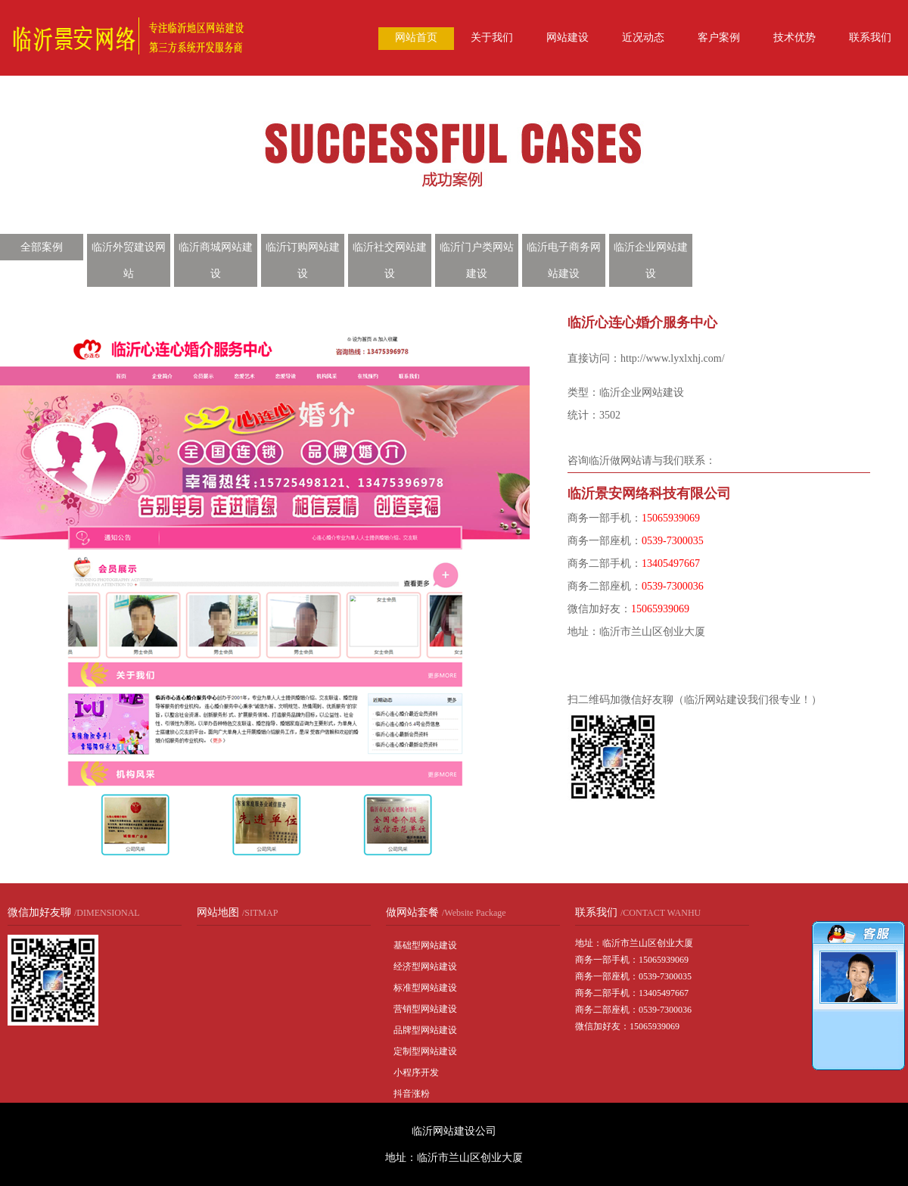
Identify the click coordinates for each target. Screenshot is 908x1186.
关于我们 (492, 37)
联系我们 (870, 37)
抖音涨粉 (411, 1093)
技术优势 (794, 37)
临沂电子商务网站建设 (564, 260)
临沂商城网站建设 (216, 260)
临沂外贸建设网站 (129, 260)
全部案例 (41, 247)
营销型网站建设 (425, 1009)
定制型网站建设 (425, 1051)
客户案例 (719, 37)
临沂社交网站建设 (390, 260)
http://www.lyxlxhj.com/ (672, 358)
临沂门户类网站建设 (477, 260)
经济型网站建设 (425, 966)
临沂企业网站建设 (651, 260)
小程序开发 (416, 1072)
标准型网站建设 (425, 987)
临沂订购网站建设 (303, 260)
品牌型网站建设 (425, 1030)
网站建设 (567, 37)
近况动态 (643, 37)
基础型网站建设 (425, 945)
